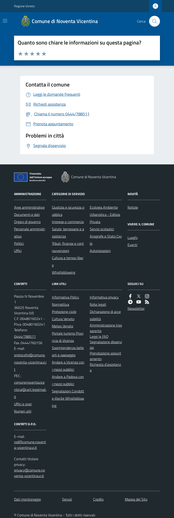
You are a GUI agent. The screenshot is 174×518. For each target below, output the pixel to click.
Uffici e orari (23, 404)
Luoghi (133, 237)
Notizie (133, 207)
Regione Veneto (24, 6)
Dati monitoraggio (27, 499)
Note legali (98, 304)
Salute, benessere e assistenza (68, 232)
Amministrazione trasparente (106, 328)
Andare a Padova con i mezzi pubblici (68, 380)
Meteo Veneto (62, 326)
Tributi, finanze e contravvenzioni (68, 247)
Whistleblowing (63, 272)
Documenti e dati (27, 214)
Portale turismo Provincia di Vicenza (67, 337)
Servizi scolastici (102, 229)
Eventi (132, 244)
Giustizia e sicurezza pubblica (68, 211)
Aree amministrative (29, 207)
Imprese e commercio (68, 221)
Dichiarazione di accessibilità (105, 315)
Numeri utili (22, 411)
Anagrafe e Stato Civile (106, 239)
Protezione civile (64, 311)
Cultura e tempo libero (67, 261)
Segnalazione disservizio (106, 344)
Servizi (67, 499)
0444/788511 (25, 336)
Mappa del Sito (136, 499)
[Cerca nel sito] (152, 21)
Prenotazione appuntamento (105, 356)
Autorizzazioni (100, 250)
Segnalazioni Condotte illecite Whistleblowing (68, 398)
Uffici (18, 250)
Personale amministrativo (29, 232)
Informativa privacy (104, 297)
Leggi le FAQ (99, 336)
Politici (19, 243)
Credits (98, 499)
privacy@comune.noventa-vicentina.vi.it (29, 472)
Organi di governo (27, 221)
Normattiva (60, 304)
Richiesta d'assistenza (105, 367)
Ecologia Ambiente (104, 207)
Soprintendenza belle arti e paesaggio (68, 351)
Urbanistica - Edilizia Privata (105, 218)
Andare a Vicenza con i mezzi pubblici (68, 365)
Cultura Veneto (63, 319)
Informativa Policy (65, 297)
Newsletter (136, 308)
